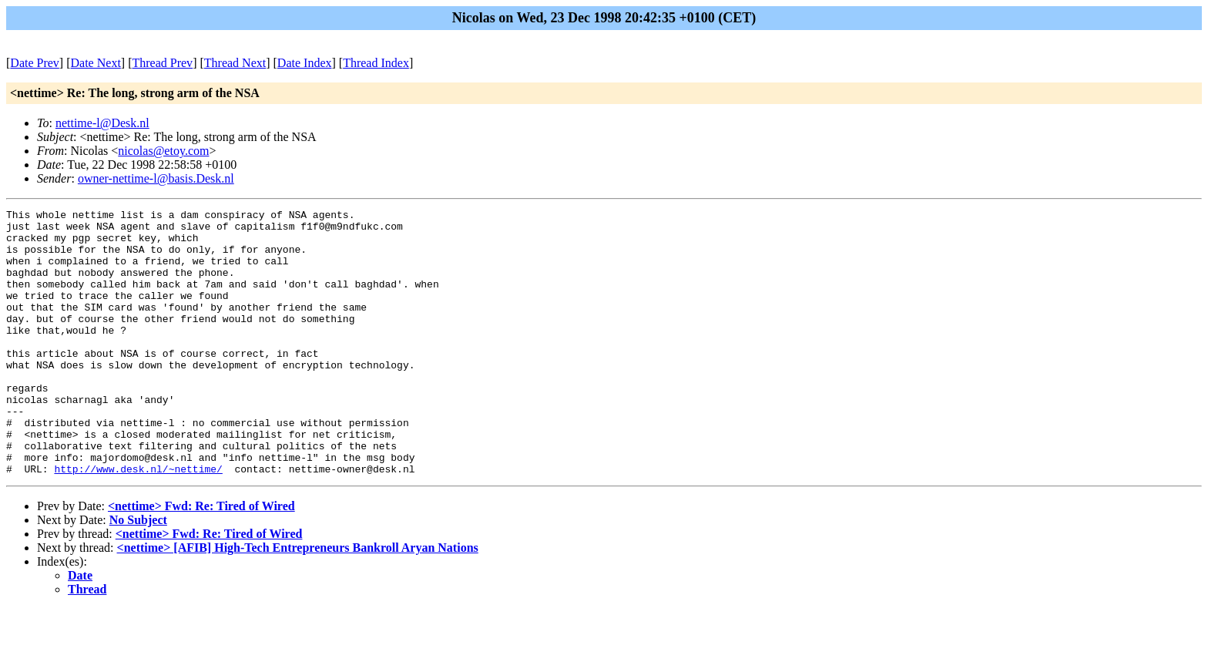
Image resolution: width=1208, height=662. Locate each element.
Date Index (304, 62)
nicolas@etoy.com (163, 150)
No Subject (138, 573)
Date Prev (34, 62)
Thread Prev (162, 62)
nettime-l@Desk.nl (102, 122)
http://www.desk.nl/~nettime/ (138, 522)
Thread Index (376, 62)
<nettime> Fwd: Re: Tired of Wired (201, 559)
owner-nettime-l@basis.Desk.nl (156, 178)
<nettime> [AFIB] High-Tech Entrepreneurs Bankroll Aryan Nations (297, 600)
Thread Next (235, 62)
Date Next (96, 62)
